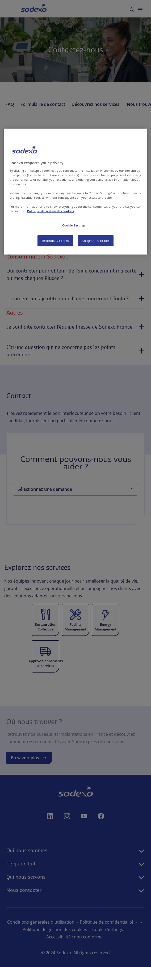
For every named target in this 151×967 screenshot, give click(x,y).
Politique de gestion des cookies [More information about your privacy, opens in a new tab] (50, 211)
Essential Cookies (55, 241)
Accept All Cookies (95, 241)
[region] (75, 192)
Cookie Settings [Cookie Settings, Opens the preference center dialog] (74, 226)
